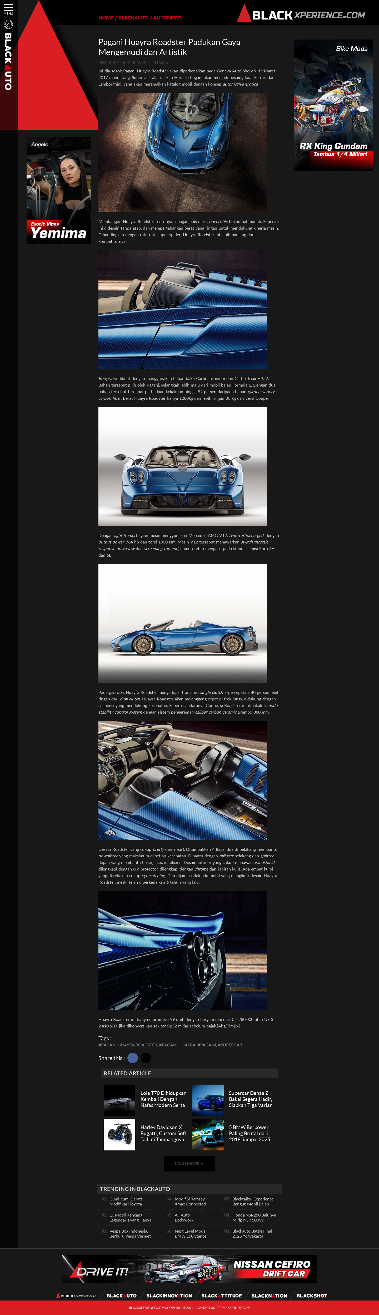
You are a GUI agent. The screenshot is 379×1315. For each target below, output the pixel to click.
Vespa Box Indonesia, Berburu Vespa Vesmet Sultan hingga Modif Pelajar (130, 1238)
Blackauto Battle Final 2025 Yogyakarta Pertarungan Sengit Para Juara (254, 1238)
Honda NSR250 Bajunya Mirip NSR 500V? (254, 1217)
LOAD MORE (189, 1163)
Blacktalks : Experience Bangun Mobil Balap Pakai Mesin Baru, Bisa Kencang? (252, 1206)
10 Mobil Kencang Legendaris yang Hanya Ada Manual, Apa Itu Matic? (130, 1222)
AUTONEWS (167, 17)
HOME (106, 17)
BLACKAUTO (133, 17)
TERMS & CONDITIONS (233, 1308)
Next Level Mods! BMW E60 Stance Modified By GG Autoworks (191, 1238)
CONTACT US (205, 1308)
